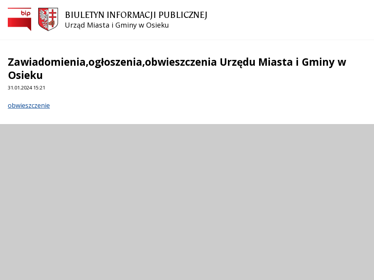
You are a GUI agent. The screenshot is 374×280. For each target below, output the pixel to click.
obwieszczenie (29, 105)
